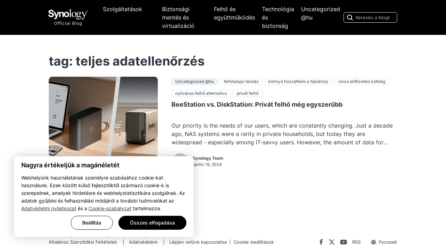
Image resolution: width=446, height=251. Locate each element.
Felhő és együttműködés (234, 13)
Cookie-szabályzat (110, 208)
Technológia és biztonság (278, 17)
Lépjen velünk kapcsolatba (198, 242)
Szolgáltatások (122, 9)
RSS (356, 242)
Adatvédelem (143, 242)
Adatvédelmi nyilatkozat (48, 208)
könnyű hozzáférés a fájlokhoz (298, 81)
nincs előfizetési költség (361, 81)
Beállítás (91, 223)
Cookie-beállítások (254, 242)
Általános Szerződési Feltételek (83, 242)
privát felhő (248, 93)
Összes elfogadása (152, 223)
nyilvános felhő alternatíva (201, 93)
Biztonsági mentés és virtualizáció (178, 17)
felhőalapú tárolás (241, 81)
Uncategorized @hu (320, 13)
